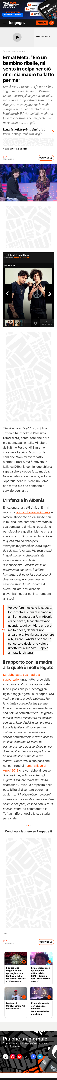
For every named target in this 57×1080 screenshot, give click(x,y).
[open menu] (3, 23)
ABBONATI (42, 23)
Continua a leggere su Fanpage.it (28, 831)
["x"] (26, 1056)
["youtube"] (19, 1056)
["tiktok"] (5, 1056)
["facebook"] (33, 1056)
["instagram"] (12, 1056)
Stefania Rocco (20, 149)
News (5, 933)
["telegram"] (40, 1056)
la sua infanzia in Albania (33, 512)
